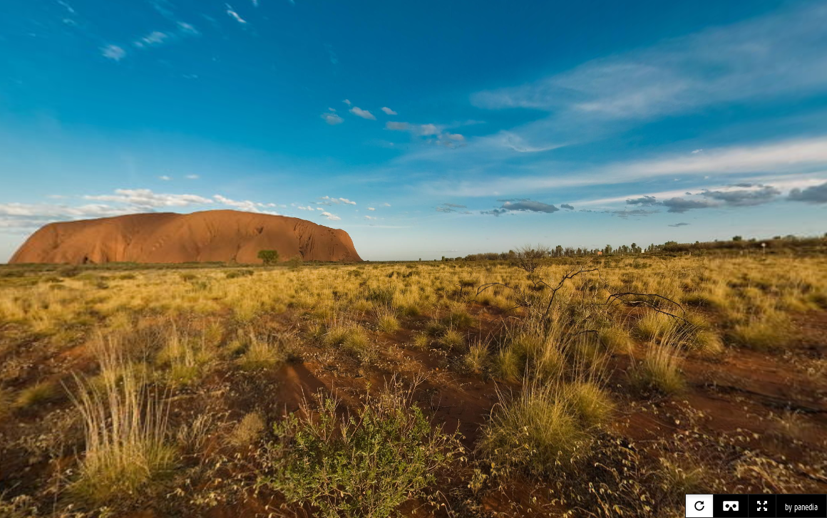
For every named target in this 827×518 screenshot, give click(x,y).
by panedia (801, 507)
